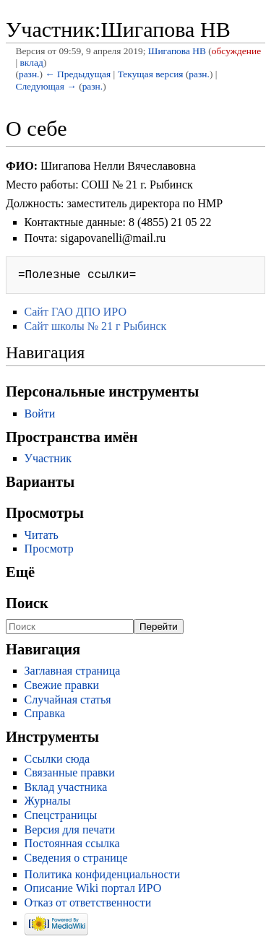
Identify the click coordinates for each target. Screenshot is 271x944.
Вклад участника (66, 790)
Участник (48, 461)
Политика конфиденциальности (103, 877)
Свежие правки (62, 688)
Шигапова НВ (177, 51)
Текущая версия (151, 74)
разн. (29, 74)
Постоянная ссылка (72, 846)
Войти (40, 416)
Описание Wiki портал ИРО (93, 891)
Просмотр (49, 551)
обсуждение (236, 51)
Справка (45, 716)
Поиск (27, 606)
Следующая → (45, 86)
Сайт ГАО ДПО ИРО (75, 314)
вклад (31, 62)
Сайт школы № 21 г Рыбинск (96, 329)
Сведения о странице (76, 860)
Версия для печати (70, 832)
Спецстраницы (61, 818)
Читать (42, 538)
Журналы (48, 803)
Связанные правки (70, 775)
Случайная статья (68, 702)
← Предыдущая (78, 74)
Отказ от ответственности (88, 905)
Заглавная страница (73, 673)
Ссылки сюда (57, 761)
